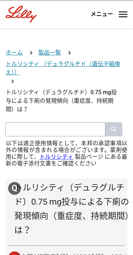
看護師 (66, 198)
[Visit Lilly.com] (67, 38)
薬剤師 (66, 172)
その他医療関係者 (66, 224)
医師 (66, 145)
